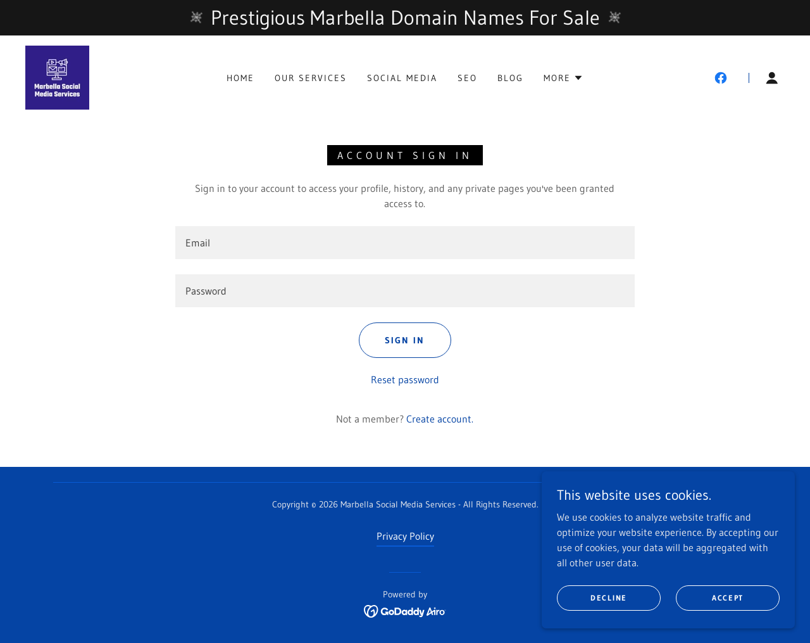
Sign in (405, 340)
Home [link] (240, 78)
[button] (563, 78)
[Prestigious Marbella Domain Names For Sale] (405, 18)
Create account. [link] (439, 418)
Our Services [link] (311, 78)
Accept (728, 597)
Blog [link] (510, 78)
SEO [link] (467, 78)
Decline (608, 597)
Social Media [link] (402, 78)
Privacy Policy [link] (405, 536)
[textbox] (404, 242)
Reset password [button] (405, 379)
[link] (57, 76)
